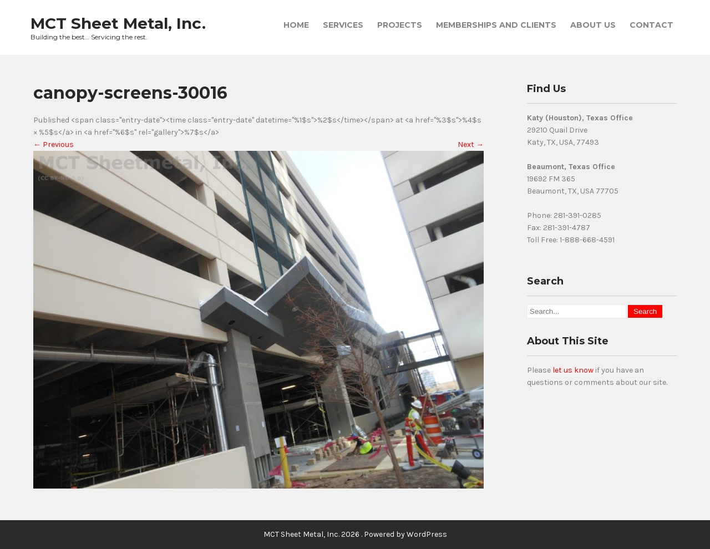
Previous (53, 144)
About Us (593, 25)
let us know (573, 370)
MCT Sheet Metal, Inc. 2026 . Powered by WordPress (355, 534)
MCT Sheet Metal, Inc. (118, 23)
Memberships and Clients (496, 25)
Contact (651, 25)
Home (296, 25)
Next (471, 144)
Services (343, 25)
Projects (399, 25)
